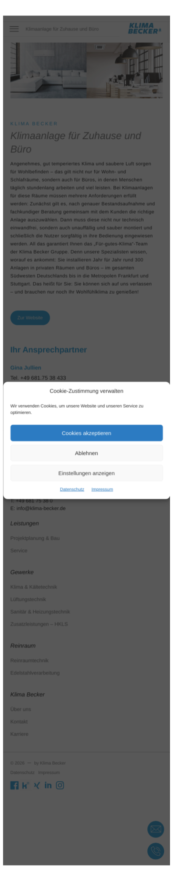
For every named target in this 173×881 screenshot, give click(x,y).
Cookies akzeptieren (86, 433)
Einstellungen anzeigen (87, 468)
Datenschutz (74, 483)
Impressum (100, 483)
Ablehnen (87, 451)
